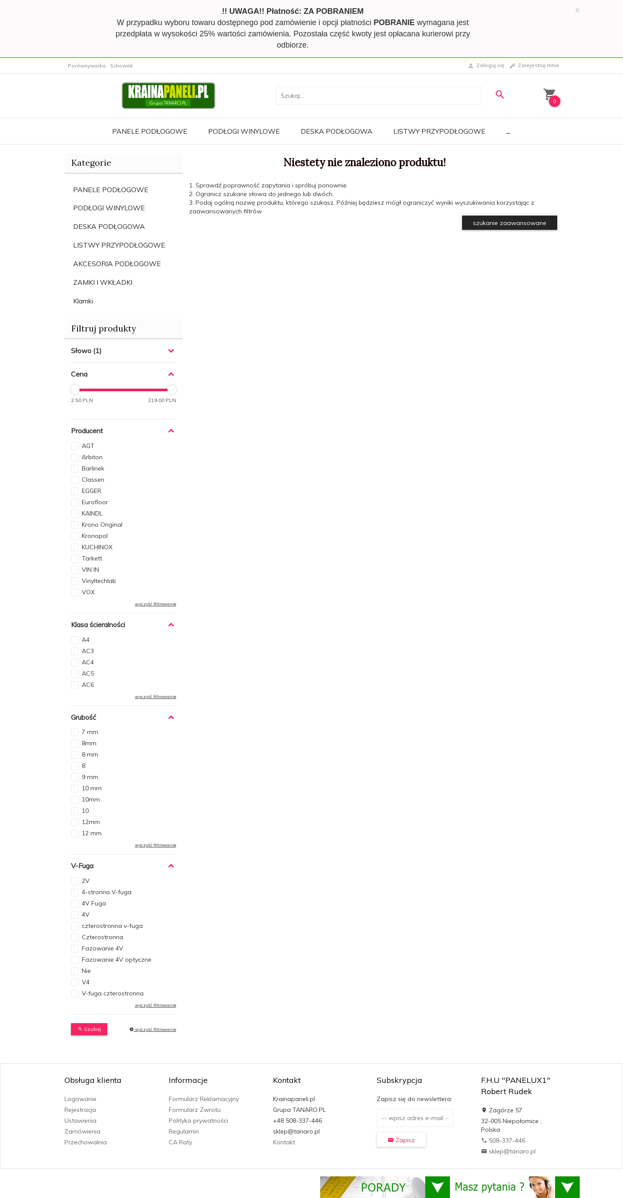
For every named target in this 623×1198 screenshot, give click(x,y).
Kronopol (95, 536)
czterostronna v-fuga (112, 926)
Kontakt (284, 1142)
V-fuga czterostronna (113, 993)
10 (85, 811)
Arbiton (92, 457)
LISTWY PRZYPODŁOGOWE (119, 245)
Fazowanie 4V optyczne (116, 959)
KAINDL (92, 513)
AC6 (88, 685)
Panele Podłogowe (149, 131)
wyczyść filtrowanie (155, 604)
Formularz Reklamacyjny (204, 1099)
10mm (91, 799)
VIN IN (90, 569)
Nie (86, 971)
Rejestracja (80, 1110)
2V (86, 881)
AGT (88, 446)
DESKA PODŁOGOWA (109, 226)
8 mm (90, 754)
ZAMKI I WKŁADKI (102, 282)
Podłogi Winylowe (244, 131)
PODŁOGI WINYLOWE (109, 207)
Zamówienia (82, 1131)
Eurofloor (95, 502)
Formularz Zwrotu (195, 1110)
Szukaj (89, 1029)
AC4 (88, 662)
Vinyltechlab (99, 581)
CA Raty (180, 1142)
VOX (88, 592)
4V (86, 914)
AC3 (88, 651)
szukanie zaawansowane (509, 223)
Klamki (83, 300)
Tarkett (92, 558)
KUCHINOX (97, 547)
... (508, 131)
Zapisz (401, 1140)
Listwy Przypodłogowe (439, 131)
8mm (89, 743)
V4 (86, 982)
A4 (86, 640)
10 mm (92, 788)
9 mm (90, 777)
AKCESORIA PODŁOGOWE (117, 263)
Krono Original (102, 524)
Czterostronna (102, 937)
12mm (91, 822)
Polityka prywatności (198, 1120)
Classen (93, 479)
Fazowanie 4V (102, 948)
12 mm (92, 833)
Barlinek (93, 468)
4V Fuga (94, 903)
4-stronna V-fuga (107, 892)
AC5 (88, 673)
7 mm (90, 732)
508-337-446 (503, 1140)
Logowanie (80, 1099)
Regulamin (184, 1131)
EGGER (91, 491)
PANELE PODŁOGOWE (110, 189)
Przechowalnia (85, 1142)
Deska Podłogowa (337, 131)
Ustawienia (80, 1120)
